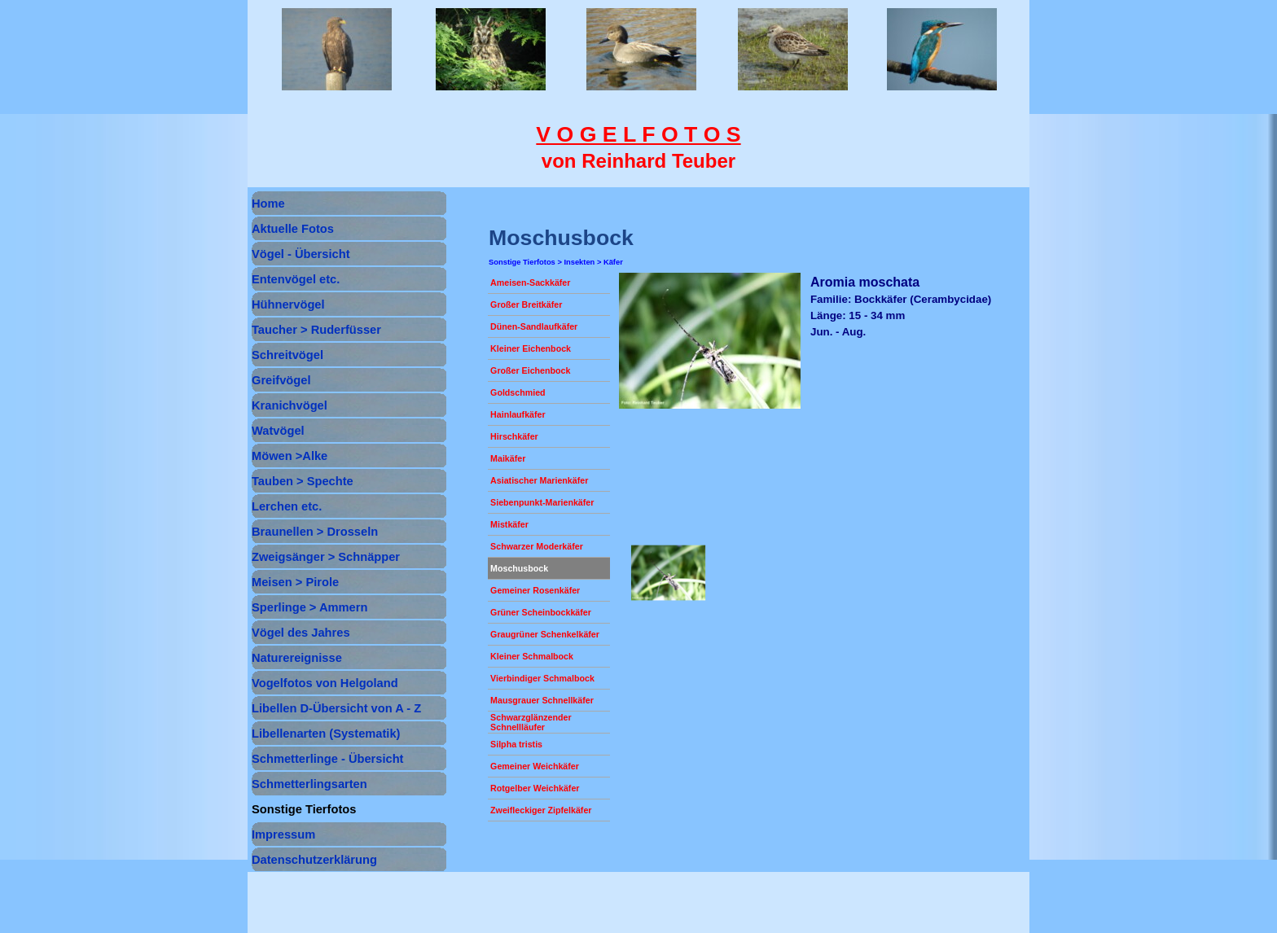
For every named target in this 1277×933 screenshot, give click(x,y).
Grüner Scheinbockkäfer (540, 612)
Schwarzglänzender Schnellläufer (531, 722)
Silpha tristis (516, 744)
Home (268, 203)
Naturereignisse (297, 657)
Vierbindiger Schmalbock (542, 678)
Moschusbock (519, 568)
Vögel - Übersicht (301, 254)
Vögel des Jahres (301, 632)
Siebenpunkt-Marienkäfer (542, 502)
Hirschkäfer (514, 436)
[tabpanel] (638, 147)
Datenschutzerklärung (314, 859)
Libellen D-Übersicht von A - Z (336, 708)
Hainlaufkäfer (518, 414)
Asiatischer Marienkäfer (539, 480)
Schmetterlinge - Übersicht (328, 758)
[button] (667, 573)
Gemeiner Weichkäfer (534, 766)
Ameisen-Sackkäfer (530, 282)
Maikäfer (507, 458)
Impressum (283, 834)
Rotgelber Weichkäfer (534, 788)
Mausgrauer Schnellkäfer (542, 700)
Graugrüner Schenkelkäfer (544, 634)
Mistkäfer (509, 524)
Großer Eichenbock (530, 370)
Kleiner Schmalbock (531, 656)
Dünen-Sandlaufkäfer (533, 326)
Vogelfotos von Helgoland (325, 683)
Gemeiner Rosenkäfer (535, 590)
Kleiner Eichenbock (530, 348)
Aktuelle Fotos (293, 228)
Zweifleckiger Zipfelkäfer (540, 810)
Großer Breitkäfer (526, 304)
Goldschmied (518, 392)
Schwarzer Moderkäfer (536, 546)
